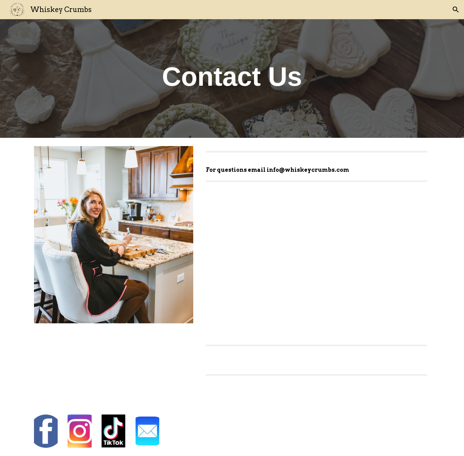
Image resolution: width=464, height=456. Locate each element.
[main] (232, 78)
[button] (456, 9)
